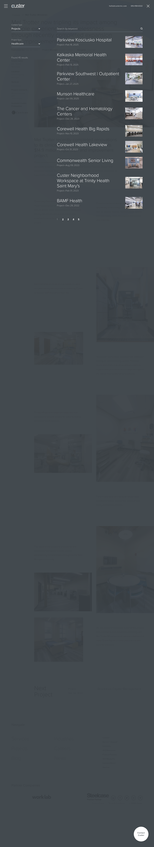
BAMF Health (69, 200)
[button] (141, 834)
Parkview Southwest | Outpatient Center (88, 76)
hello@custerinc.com (118, 6)
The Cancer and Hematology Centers (84, 111)
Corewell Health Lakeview (82, 144)
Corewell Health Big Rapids (83, 128)
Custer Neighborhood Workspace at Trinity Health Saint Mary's (83, 180)
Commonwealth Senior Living (85, 160)
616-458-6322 (137, 6)
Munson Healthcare (75, 94)
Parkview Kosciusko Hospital (84, 39)
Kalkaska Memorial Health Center (81, 57)
